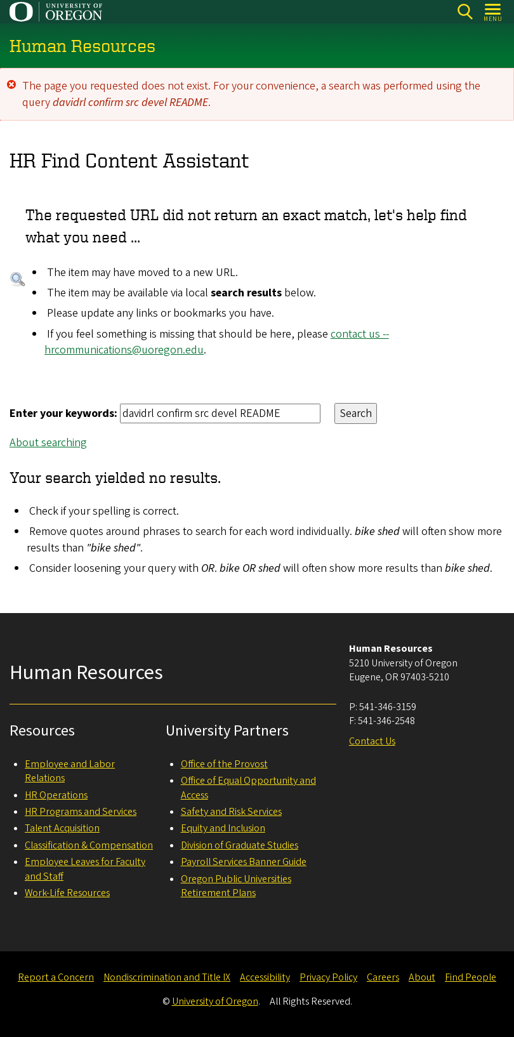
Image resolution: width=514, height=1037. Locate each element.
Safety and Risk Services (231, 812)
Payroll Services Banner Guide (243, 862)
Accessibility (265, 977)
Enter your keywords (62, 413)
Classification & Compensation (89, 845)
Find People (470, 977)
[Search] (465, 12)
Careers (383, 977)
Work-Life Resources (67, 893)
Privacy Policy (328, 977)
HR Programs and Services (80, 812)
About (422, 977)
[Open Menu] (493, 12)
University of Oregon (215, 1001)
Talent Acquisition (62, 828)
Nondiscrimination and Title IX (166, 977)
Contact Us (372, 741)
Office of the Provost (224, 764)
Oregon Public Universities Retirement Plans (236, 886)
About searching (48, 443)
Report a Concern (56, 977)
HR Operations (56, 795)
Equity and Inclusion (223, 828)
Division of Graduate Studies (239, 845)
